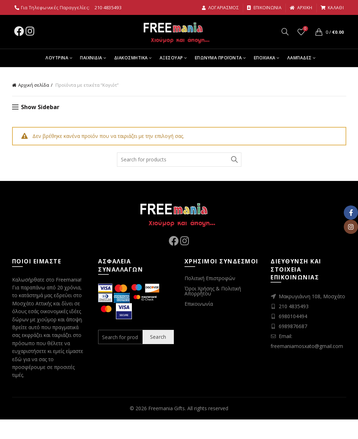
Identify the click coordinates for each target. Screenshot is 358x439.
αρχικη (300, 8)
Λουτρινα (57, 58)
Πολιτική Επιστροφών (210, 278)
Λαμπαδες (299, 58)
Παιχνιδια (91, 58)
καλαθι (332, 8)
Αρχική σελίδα (33, 85)
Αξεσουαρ (171, 58)
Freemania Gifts (166, 408)
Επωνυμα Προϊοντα (218, 58)
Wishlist (304, 29)
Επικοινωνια (264, 8)
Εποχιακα (265, 58)
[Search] (285, 31)
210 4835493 (108, 7)
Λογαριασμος (220, 8)
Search (234, 159)
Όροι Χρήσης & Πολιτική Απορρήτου (213, 291)
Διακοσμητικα (131, 58)
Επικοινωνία (199, 303)
